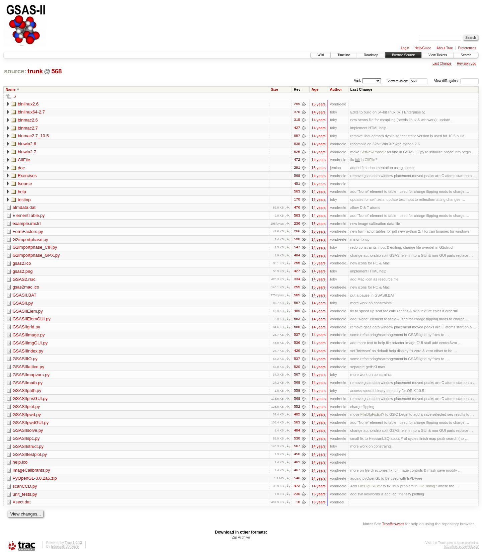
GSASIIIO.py (25, 361)
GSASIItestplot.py (30, 457)
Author (336, 89)
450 (297, 457)
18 (298, 505)
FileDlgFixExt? (372, 417)
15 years (319, 104)
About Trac (444, 48)
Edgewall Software (65, 550)
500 (297, 240)
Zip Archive (241, 541)
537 (297, 337)
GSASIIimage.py (29, 336)
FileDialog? (427, 490)
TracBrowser (393, 527)
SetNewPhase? (373, 152)
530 (297, 441)
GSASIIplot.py (26, 409)
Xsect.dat (22, 505)
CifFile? (371, 160)
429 (297, 353)
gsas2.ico (22, 264)
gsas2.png (23, 272)
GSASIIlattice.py (29, 369)
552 (297, 409)
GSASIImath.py (28, 385)
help (22, 192)
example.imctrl (27, 224)
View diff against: (456, 81)
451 (297, 184)
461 (297, 465)
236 (297, 224)
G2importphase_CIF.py (35, 248)
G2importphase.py (30, 240)
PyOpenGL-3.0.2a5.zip (35, 481)
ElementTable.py (29, 216)
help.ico (20, 465)
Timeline (343, 55)
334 (297, 281)
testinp (24, 200)
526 (297, 152)
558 (297, 393)
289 (297, 104)
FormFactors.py (28, 232)
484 (297, 256)
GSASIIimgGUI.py (30, 344)
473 (297, 489)
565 (297, 297)
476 (297, 208)
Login (405, 48)
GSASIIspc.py (26, 441)
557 (297, 136)
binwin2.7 (27, 152)
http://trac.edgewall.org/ (461, 550)
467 (297, 473)
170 (297, 200)
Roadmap (371, 55)
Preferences (467, 48)
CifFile (24, 160)
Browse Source (403, 55)
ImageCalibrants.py (31, 473)
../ (14, 96)
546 (297, 481)
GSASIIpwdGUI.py (31, 425)
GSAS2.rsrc (24, 280)
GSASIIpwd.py (27, 417)
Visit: (357, 80)
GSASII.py (23, 304)
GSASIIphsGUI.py (30, 401)
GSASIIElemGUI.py (32, 320)
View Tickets (437, 55)
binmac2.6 (28, 120)
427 (297, 128)
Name (11, 89)
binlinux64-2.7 (31, 111)
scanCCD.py (25, 489)
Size (274, 89)
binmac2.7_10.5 (33, 136)
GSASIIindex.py (28, 352)
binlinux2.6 (28, 103)
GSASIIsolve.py (28, 433)
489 (297, 313)
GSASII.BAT (24, 296)
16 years (319, 506)
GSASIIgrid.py (26, 328)
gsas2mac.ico (26, 288)
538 (297, 144)
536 (297, 345)
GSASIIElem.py (28, 312)
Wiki (320, 55)
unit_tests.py (25, 497)
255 (297, 264)
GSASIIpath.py (27, 393)
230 (297, 497)
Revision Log (466, 63)
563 (297, 192)
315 (297, 120)
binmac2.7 (28, 128)
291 (297, 168)
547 (297, 248)
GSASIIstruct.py (28, 449)
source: (15, 71)
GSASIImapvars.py (31, 377)
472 (297, 160)
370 (297, 112)
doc (21, 168)
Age (314, 89)
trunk (35, 71)
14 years (319, 112)
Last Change (442, 63)
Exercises (27, 176)
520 (297, 369)
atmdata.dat (24, 208)
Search (466, 55)
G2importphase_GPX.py (36, 256)
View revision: (398, 81)
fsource (25, 184)
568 (56, 71)
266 (297, 232)
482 (297, 417)
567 (297, 305)
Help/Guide (422, 48)
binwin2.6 (27, 144)
